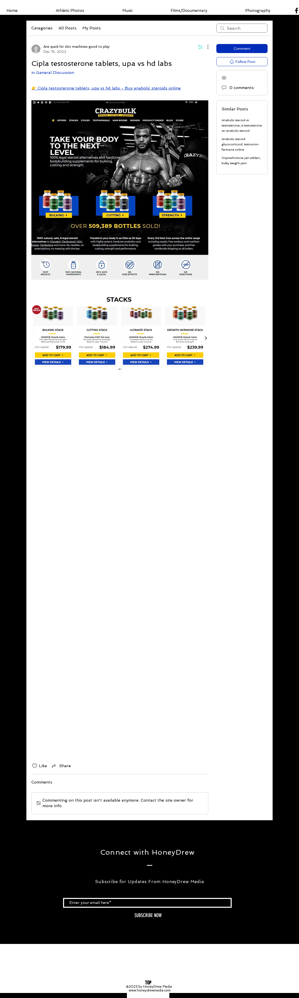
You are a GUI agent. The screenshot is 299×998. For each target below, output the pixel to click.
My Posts (91, 28)
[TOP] (148, 982)
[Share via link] (61, 766)
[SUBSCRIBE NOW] (148, 915)
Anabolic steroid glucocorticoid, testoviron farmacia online (240, 144)
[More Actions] (205, 47)
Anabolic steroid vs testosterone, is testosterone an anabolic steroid (242, 125)
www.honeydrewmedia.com (150, 990)
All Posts (67, 28)
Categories (42, 28)
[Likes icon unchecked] (34, 766)
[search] (242, 28)
